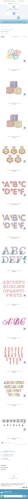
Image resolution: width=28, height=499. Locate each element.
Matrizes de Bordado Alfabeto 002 (14, 203)
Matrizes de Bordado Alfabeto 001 (14, 170)
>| (14, 442)
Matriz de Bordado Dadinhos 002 (13, 103)
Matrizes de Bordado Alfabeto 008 (14, 337)
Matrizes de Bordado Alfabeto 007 (14, 304)
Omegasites (9, 485)
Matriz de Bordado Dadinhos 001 (13, 69)
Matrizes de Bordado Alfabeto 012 (14, 438)
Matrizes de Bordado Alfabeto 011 (14, 404)
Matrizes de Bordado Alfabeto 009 (14, 371)
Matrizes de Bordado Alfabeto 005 (14, 270)
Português (11, 3)
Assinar (24, 496)
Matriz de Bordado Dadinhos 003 (13, 136)
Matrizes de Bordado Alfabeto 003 (14, 237)
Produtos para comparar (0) (4, 33)
